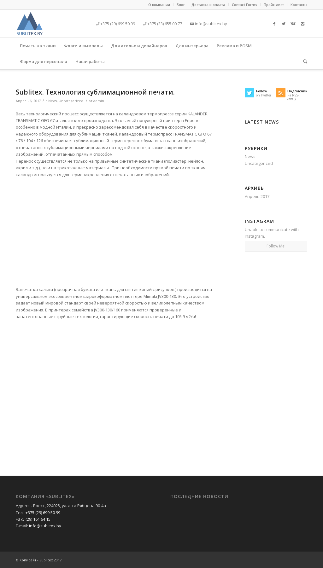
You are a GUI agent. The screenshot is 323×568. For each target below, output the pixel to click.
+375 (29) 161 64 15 (33, 519)
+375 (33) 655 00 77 (164, 23)
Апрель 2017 (257, 196)
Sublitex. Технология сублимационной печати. (95, 92)
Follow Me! (276, 246)
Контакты (299, 4)
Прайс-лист (274, 4)
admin (98, 101)
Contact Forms (244, 4)
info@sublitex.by (210, 23)
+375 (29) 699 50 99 (117, 23)
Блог (181, 4)
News (52, 101)
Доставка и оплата (208, 4)
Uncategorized (71, 101)
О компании (159, 4)
